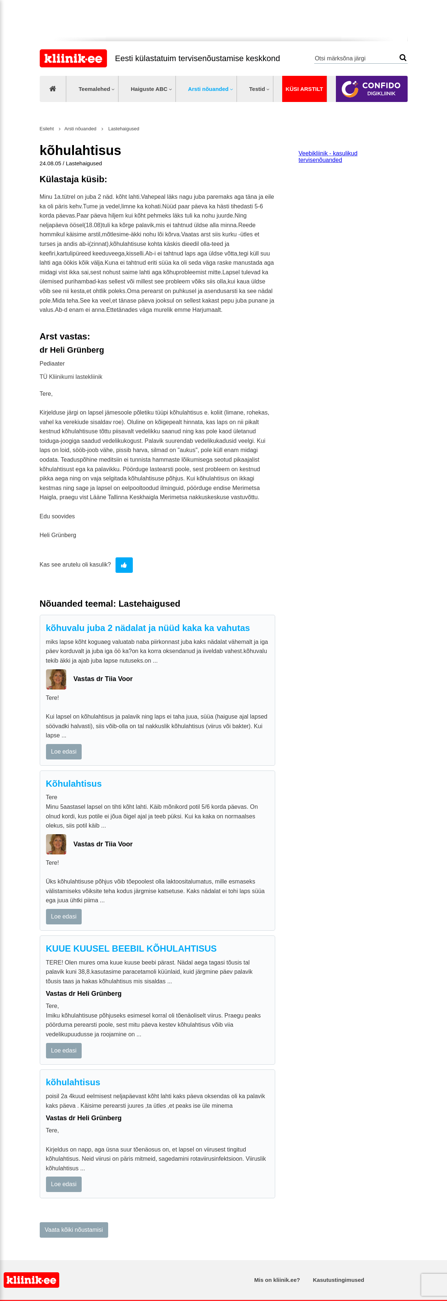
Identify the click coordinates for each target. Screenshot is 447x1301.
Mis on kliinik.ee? (277, 1280)
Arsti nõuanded (208, 89)
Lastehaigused (123, 128)
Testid (257, 89)
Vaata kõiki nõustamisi (74, 1230)
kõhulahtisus (73, 1082)
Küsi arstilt (304, 89)
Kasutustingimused (338, 1280)
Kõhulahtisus (74, 784)
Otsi (403, 57)
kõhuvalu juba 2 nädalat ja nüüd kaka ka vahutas (148, 628)
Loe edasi (64, 751)
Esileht (47, 128)
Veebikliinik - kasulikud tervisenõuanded (328, 156)
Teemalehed (94, 89)
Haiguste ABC (149, 89)
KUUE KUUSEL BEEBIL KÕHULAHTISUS (131, 948)
